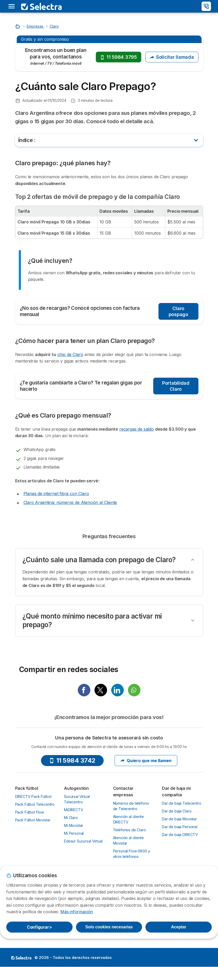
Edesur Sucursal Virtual (83, 841)
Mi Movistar (73, 825)
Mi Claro (71, 817)
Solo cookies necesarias (109, 927)
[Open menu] (11, 6)
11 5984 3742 (72, 760)
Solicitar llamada (172, 57)
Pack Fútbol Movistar (32, 820)
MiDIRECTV (73, 810)
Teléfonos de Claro (129, 830)
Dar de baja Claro (176, 811)
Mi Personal (74, 833)
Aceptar (178, 927)
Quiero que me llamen (146, 760)
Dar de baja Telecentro (181, 803)
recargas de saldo (136, 429)
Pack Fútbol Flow (29, 812)
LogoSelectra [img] (21, 957)
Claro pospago (178, 311)
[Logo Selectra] (41, 6)
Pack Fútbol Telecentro (35, 804)
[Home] (18, 26)
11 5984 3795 (118, 57)
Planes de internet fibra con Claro (56, 493)
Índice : (27, 140)
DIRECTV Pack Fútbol (33, 796)
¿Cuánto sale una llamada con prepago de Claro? (99, 560)
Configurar (39, 927)
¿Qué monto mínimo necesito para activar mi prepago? (92, 620)
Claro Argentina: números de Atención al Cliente (70, 502)
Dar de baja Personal (179, 826)
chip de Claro (70, 354)
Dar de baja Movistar (179, 819)
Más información (76, 911)
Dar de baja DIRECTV (180, 834)
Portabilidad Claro (176, 386)
